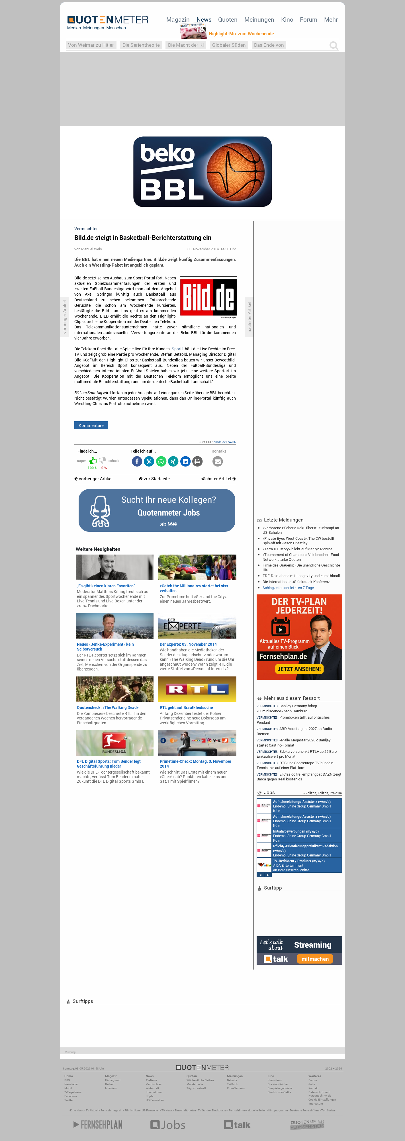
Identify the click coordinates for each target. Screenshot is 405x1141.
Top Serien (328, 1110)
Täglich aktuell (196, 1088)
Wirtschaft (152, 1088)
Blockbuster (219, 1110)
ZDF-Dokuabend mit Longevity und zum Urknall (301, 575)
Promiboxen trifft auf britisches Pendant (293, 719)
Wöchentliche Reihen (200, 1080)
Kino (287, 19)
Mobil (68, 1088)
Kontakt (313, 1088)
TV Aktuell (92, 1110)
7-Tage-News (72, 1092)
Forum (308, 19)
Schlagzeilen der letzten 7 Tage (288, 587)
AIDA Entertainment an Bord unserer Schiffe (291, 865)
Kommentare (91, 425)
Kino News (77, 1110)
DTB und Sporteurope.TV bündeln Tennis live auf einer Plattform (295, 765)
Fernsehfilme (237, 1110)
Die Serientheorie (141, 45)
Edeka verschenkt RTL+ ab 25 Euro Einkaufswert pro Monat (297, 753)
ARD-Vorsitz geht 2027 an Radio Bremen (294, 731)
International (154, 1092)
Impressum (315, 1103)
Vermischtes (153, 1084)
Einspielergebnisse (280, 1088)
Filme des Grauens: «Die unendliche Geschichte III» (301, 567)
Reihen (109, 1084)
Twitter (68, 1100)
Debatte (232, 1080)
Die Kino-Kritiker (278, 1084)
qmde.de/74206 (225, 442)
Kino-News (275, 1080)
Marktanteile (195, 1084)
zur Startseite (154, 478)
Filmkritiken (132, 1110)
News (204, 19)
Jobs (311, 1084)
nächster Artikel (218, 478)
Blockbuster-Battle (279, 1092)
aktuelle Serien (257, 1110)
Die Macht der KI (186, 45)
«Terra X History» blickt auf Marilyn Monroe (297, 548)
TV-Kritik (232, 1084)
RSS (67, 1080)
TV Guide (204, 1110)
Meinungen (259, 19)
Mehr (331, 19)
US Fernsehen (150, 1110)
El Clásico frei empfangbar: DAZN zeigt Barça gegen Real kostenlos (299, 776)
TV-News (151, 1080)
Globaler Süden (229, 45)
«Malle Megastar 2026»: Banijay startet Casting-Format (294, 742)
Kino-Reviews (236, 1088)
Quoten (228, 19)
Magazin (178, 19)
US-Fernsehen (155, 1100)
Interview (111, 1088)
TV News (167, 1110)
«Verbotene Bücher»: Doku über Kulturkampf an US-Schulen (301, 530)
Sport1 (178, 348)
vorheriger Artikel (93, 478)
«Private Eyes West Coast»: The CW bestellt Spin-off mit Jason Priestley (298, 540)
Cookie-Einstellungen (322, 1099)
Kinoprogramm (278, 1110)
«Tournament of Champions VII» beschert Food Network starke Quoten (301, 557)
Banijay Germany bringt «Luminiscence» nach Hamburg (287, 708)
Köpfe (149, 1096)
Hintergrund (112, 1080)
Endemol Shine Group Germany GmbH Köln (294, 806)
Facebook (70, 1096)
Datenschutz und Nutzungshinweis (319, 1093)
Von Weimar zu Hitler (91, 45)
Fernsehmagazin (111, 1110)
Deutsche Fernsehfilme (304, 1110)
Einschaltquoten (185, 1110)
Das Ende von (269, 45)
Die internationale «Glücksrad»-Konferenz (296, 581)
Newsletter (71, 1084)
